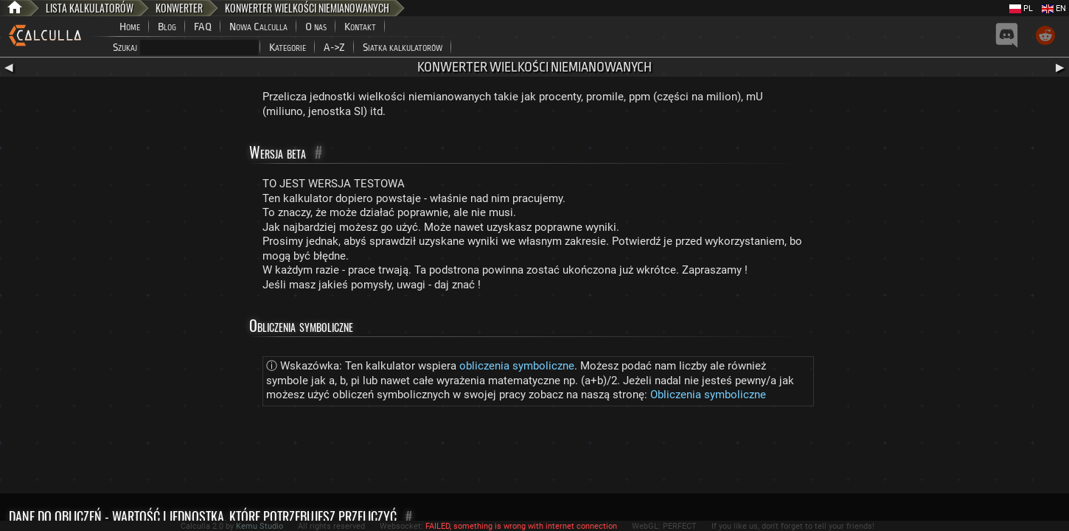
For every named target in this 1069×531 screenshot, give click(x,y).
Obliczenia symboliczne (708, 394)
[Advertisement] (534, 453)
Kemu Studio (259, 526)
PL (1021, 8)
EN (1054, 8)
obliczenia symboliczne (516, 365)
